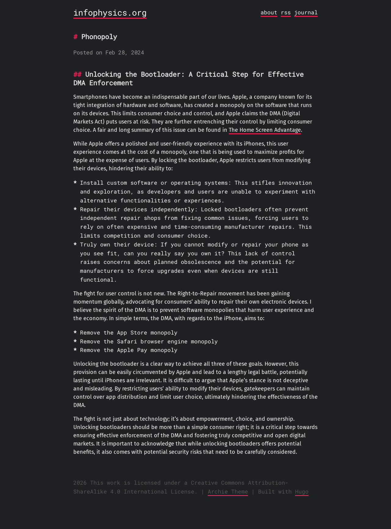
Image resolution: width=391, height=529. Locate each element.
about (269, 12)
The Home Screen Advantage (265, 130)
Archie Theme (228, 491)
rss (286, 12)
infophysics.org (110, 12)
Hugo (302, 491)
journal (306, 12)
